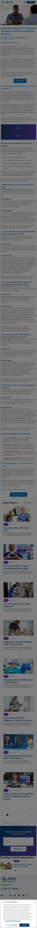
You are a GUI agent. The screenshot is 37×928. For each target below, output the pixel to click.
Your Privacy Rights (12, 925)
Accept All (24, 925)
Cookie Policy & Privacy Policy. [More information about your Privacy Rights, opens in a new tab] (13, 921)
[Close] (34, 902)
